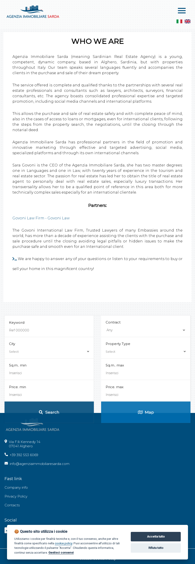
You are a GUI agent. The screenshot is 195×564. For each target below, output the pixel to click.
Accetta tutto (156, 536)
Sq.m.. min (17, 431)
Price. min (17, 452)
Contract (113, 388)
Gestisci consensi (61, 552)
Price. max (115, 452)
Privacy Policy (16, 496)
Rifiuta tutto (155, 548)
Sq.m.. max (115, 431)
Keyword (16, 388)
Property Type (146, 413)
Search (49, 478)
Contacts (12, 505)
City (49, 413)
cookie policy (63, 543)
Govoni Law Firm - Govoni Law (41, 218)
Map (146, 478)
